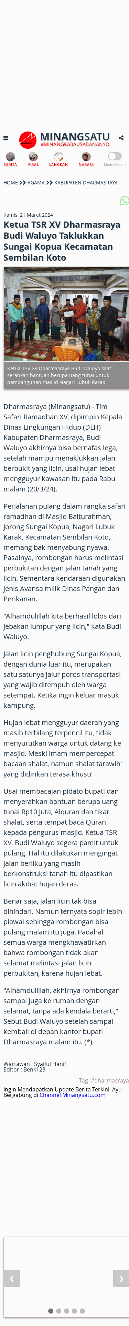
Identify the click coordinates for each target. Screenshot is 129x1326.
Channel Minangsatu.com (73, 1095)
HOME (10, 182)
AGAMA (36, 182)
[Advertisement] (64, 64)
